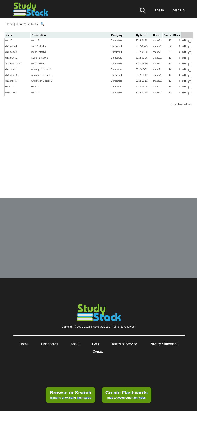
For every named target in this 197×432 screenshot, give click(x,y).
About (74, 344)
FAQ (95, 344)
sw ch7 (8, 40)
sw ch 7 (35, 40)
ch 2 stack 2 (11, 75)
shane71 (157, 40)
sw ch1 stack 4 (38, 46)
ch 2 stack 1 (11, 69)
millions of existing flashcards (70, 394)
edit (184, 40)
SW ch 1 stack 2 (39, 57)
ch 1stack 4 (11, 46)
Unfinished (116, 46)
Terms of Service (124, 344)
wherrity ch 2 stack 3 (41, 81)
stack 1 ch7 (11, 92)
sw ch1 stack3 (38, 52)
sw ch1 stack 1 (38, 63)
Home (9, 24)
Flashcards (49, 344)
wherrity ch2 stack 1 (41, 69)
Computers (116, 40)
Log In (159, 10)
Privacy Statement (164, 344)
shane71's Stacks (27, 24)
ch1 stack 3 (11, 52)
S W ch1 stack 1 (13, 63)
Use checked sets (182, 104)
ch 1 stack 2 (11, 57)
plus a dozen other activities (126, 394)
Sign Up (179, 10)
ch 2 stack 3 (11, 81)
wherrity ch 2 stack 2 (41, 75)
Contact (98, 351)
